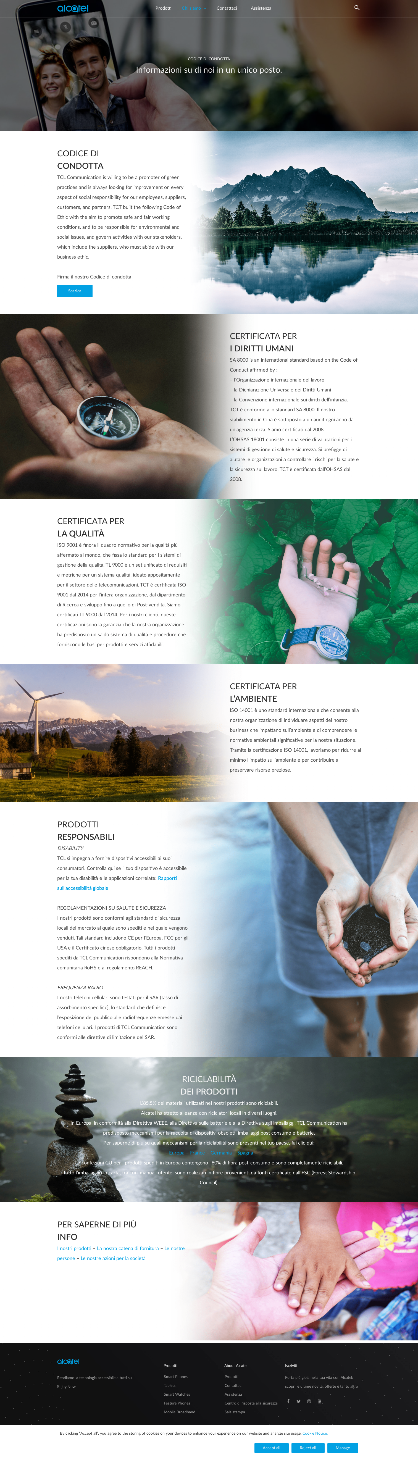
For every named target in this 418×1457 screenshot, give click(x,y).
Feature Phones (177, 1403)
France (198, 1153)
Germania (222, 1153)
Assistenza (233, 1394)
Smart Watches (177, 1394)
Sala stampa (235, 1412)
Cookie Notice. (315, 1433)
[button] (75, 291)
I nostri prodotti (74, 1248)
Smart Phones (176, 1377)
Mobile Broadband (179, 1412)
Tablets (169, 1386)
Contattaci (233, 1386)
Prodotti (231, 1377)
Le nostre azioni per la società (113, 1258)
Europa (177, 1153)
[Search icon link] (357, 13)
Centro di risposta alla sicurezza (251, 1403)
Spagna (245, 1153)
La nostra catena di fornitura (128, 1248)
